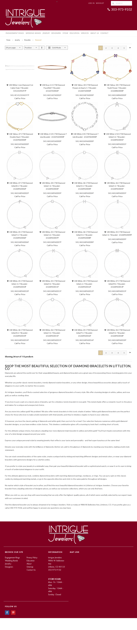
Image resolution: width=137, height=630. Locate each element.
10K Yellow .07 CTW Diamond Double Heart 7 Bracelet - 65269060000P (21, 137)
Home (8, 40)
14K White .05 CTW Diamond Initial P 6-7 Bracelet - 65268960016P (86, 333)
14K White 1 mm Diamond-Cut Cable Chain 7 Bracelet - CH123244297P (21, 88)
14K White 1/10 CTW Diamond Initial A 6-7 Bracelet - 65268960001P (118, 137)
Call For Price (19, 98)
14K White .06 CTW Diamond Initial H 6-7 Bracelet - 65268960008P (86, 235)
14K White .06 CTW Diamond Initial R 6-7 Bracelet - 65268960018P (118, 333)
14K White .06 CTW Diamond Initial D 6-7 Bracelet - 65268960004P (86, 186)
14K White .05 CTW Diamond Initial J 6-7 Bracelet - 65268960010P (21, 284)
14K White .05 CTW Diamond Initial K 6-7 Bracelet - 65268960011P (53, 284)
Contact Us (31, 570)
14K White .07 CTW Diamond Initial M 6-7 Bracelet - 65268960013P (118, 284)
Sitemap (30, 567)
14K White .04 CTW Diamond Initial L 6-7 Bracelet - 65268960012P (86, 284)
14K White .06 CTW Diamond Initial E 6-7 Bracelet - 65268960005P (118, 186)
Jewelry (46, 33)
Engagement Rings (15, 33)
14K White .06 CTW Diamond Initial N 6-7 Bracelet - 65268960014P (21, 333)
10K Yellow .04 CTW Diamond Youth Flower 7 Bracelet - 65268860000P (118, 88)
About (29, 564)
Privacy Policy (32, 558)
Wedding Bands (33, 33)
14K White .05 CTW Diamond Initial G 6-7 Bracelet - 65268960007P (53, 235)
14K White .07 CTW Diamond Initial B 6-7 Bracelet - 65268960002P (21, 186)
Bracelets (27, 40)
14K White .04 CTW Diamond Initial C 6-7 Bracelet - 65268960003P (53, 186)
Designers (56, 33)
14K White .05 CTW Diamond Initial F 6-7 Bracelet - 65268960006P (21, 235)
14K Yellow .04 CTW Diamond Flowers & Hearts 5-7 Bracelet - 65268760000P (85, 88)
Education (31, 561)
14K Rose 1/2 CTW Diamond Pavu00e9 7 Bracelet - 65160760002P (53, 88)
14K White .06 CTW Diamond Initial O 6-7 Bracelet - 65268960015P (53, 333)
